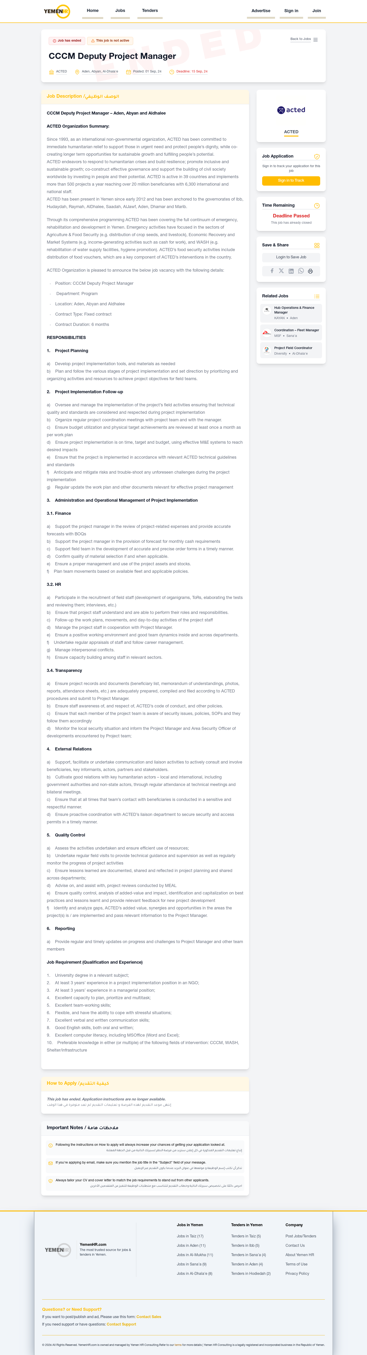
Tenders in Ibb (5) (245, 1246)
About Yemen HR (300, 1255)
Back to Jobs (300, 39)
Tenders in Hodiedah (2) (251, 1274)
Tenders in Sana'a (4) (248, 1255)
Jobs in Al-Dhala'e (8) (194, 1274)
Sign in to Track (291, 181)
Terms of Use (297, 1265)
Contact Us (295, 1246)
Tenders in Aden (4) (247, 1265)
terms (178, 1345)
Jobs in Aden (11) (191, 1246)
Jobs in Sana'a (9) (191, 1265)
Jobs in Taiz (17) (190, 1237)
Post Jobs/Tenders (301, 1237)
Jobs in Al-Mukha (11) (195, 1255)
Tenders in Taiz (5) (246, 1237)
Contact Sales (148, 1317)
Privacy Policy (297, 1274)
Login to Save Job (291, 257)
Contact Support (121, 1325)
